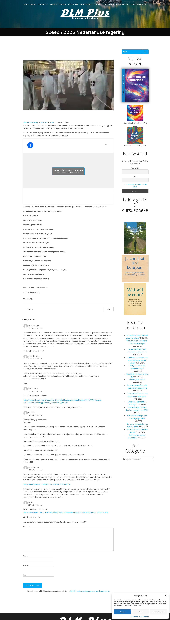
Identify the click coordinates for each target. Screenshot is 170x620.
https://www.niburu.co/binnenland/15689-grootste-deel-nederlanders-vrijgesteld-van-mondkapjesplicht (65, 512)
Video (52, 122)
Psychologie (73, 4)
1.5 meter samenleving (30, 122)
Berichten (44, 122)
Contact (97, 4)
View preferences (158, 612)
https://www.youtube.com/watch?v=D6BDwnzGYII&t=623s (46, 484)
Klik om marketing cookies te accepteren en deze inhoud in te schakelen (68, 171)
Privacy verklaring (138, 4)
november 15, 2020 (62, 122)
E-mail (26, 565)
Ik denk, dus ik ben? (137, 379)
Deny (140, 612)
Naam (26, 556)
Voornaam (135, 168)
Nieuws (33, 4)
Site (24, 575)
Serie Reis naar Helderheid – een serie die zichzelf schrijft (137, 360)
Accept (122, 612)
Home (26, 4)
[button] (166, 596)
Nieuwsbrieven (122, 4)
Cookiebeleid (134, 616)
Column (62, 4)
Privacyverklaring (144, 616)
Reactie (26, 526)
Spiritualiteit (86, 4)
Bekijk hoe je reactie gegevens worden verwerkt (89, 591)
